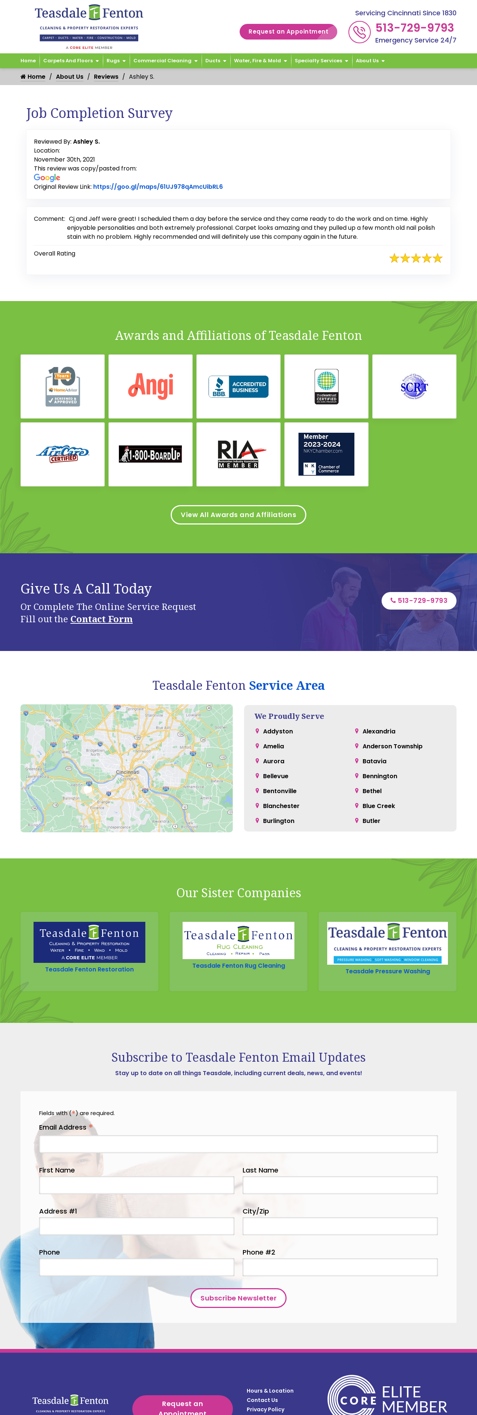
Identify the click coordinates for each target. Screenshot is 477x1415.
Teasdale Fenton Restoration (89, 936)
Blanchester (281, 805)
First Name (57, 1135)
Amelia (273, 746)
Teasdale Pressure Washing (387, 936)
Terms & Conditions (274, 1367)
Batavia (374, 761)
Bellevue (275, 775)
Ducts (212, 60)
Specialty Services (318, 60)
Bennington (380, 775)
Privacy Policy (265, 1357)
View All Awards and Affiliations (238, 515)
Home (28, 60)
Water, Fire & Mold (257, 60)
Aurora (273, 761)
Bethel (372, 790)
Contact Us (262, 1348)
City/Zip (256, 1176)
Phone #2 (259, 1218)
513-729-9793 (415, 28)
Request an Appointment (293, 32)
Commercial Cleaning (162, 60)
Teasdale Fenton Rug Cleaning (238, 936)
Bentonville (280, 790)
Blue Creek (379, 805)
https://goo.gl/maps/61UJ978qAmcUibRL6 (158, 186)
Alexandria (379, 731)
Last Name (260, 1135)
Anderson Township (393, 746)
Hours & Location (270, 1339)
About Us (367, 60)
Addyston (278, 731)
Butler (371, 820)
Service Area (287, 685)
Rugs (113, 60)
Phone (49, 1218)
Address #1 (58, 1176)
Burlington (278, 820)
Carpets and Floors (68, 60)
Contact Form (101, 619)
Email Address (66, 1093)
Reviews (106, 76)
